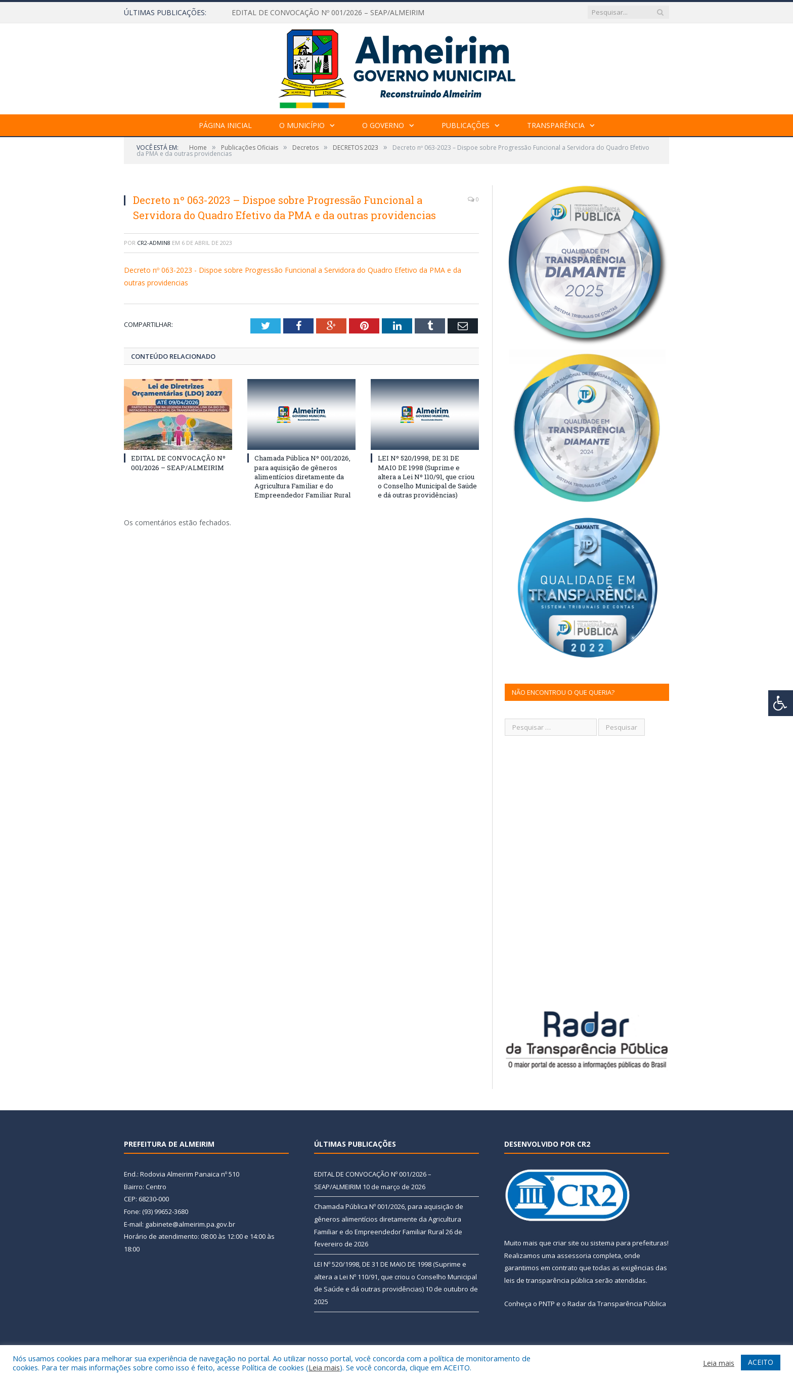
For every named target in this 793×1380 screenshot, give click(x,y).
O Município (302, 125)
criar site (566, 1242)
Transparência (556, 125)
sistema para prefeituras (628, 1242)
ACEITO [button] (760, 1362)
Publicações (466, 125)
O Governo (383, 125)
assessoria (574, 1255)
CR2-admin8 (153, 242)
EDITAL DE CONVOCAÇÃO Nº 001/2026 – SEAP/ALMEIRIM (328, 12)
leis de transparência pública (548, 1280)
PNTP (547, 1303)
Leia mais (324, 1367)
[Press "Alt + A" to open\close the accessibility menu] (780, 703)
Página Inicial (225, 125)
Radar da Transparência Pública (616, 1303)
